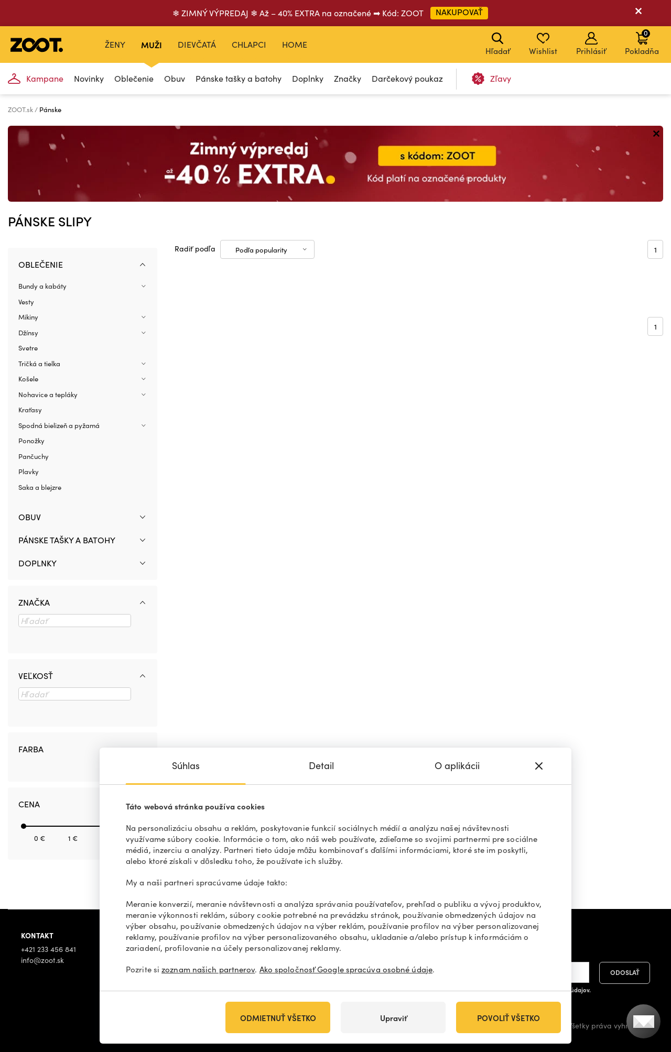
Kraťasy (30, 409)
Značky (347, 78)
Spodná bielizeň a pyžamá (59, 425)
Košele (28, 378)
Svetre (28, 348)
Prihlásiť (591, 44)
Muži (151, 44)
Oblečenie (134, 78)
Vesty (26, 301)
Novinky (89, 78)
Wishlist (543, 44)
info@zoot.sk (42, 960)
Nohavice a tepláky (48, 394)
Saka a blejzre (39, 487)
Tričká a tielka (39, 363)
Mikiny (28, 317)
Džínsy (28, 332)
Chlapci (249, 44)
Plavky (28, 471)
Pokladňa (642, 42)
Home (294, 44)
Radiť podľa (195, 249)
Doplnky (307, 78)
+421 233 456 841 (48, 949)
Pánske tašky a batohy (239, 78)
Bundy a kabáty (42, 286)
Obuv (174, 78)
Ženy (115, 44)
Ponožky (31, 440)
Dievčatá (197, 44)
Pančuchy (33, 456)
